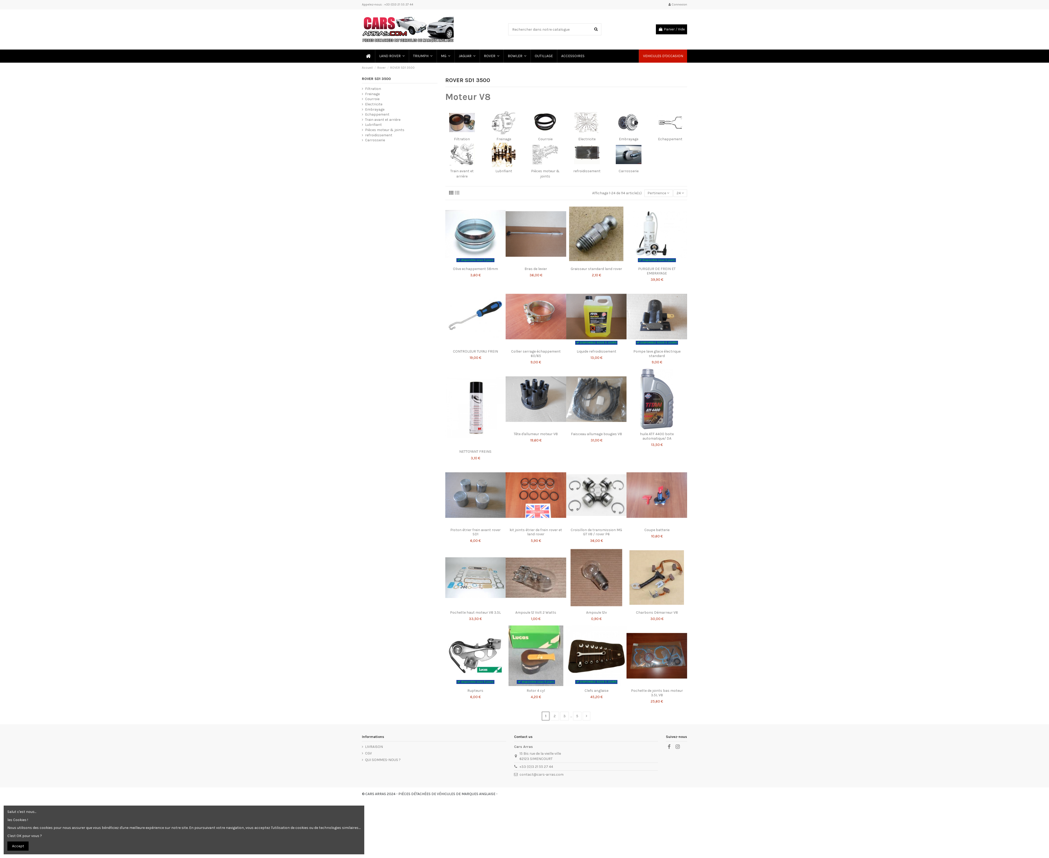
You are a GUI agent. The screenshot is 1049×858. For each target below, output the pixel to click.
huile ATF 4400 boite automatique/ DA (657, 436)
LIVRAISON (374, 746)
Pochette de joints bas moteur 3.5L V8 (657, 692)
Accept (18, 846)
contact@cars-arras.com (542, 774)
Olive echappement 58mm (475, 269)
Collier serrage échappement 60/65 (536, 353)
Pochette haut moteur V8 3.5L (475, 612)
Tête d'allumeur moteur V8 (536, 434)
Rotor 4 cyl (536, 690)
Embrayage (628, 139)
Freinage (503, 139)
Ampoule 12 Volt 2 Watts (535, 612)
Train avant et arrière (382, 119)
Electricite (587, 139)
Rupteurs (475, 690)
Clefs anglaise (596, 690)
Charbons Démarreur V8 (657, 612)
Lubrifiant (503, 171)
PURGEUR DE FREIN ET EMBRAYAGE (657, 271)
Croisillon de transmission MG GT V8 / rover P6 (596, 532)
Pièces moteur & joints (384, 130)
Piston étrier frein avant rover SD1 (475, 532)
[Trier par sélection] (658, 193)
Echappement (670, 139)
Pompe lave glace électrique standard (657, 353)
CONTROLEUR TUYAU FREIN (475, 351)
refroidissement (587, 171)
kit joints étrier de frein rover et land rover (536, 532)
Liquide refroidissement (596, 351)
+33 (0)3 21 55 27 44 (536, 766)
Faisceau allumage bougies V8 (596, 434)
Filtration (462, 139)
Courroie (545, 139)
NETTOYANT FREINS (475, 451)
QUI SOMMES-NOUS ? (383, 760)
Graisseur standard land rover (596, 269)
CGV (368, 753)
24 (680, 193)
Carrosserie (629, 171)
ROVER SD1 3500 (376, 79)
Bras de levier (535, 269)
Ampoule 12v (596, 612)
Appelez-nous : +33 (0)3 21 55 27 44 (387, 4)
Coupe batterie (657, 530)
